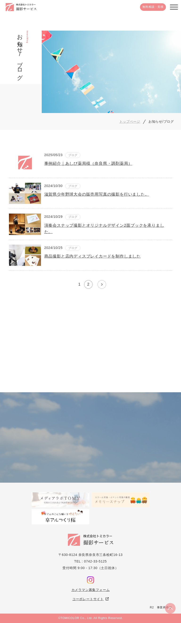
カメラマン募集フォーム (90, 590)
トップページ (129, 121)
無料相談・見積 (153, 6)
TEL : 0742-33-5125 (90, 561)
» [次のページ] (102, 284)
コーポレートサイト (88, 599)
